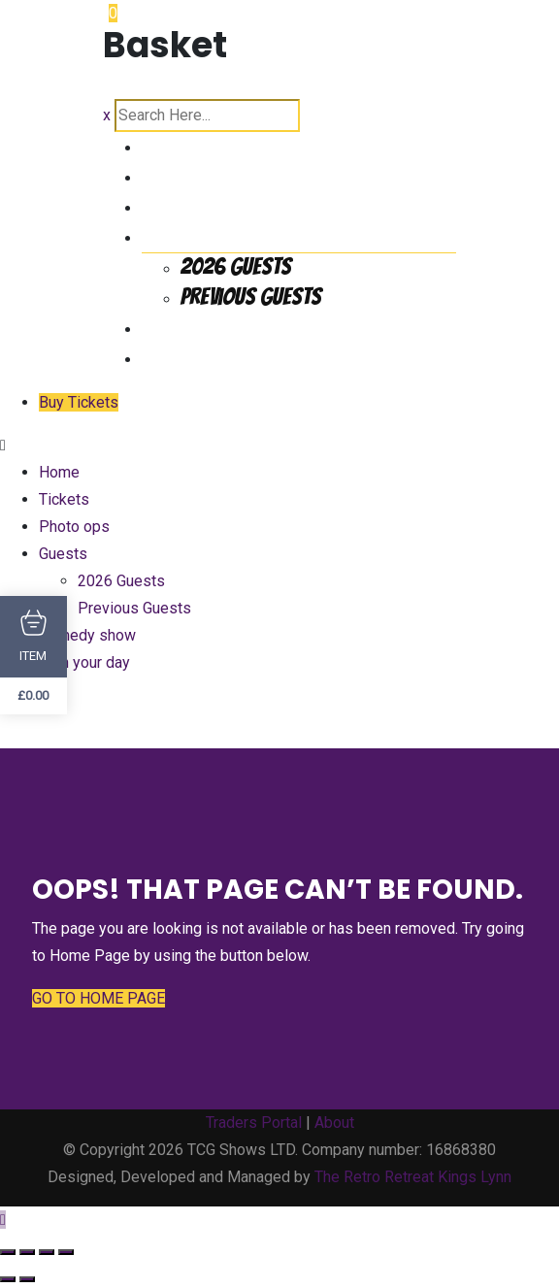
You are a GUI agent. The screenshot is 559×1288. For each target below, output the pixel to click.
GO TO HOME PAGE (98, 998)
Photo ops (185, 205)
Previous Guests (251, 296)
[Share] (46, 1252)
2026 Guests (236, 266)
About (334, 1122)
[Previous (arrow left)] (8, 1279)
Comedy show (201, 327)
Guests (172, 235)
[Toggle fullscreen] (27, 1252)
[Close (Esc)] (66, 1252)
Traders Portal (254, 1122)
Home (164, 145)
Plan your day (201, 357)
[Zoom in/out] (8, 1252)
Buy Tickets (78, 402)
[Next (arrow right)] (27, 1279)
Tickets (174, 175)
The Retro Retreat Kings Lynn (412, 1177)
